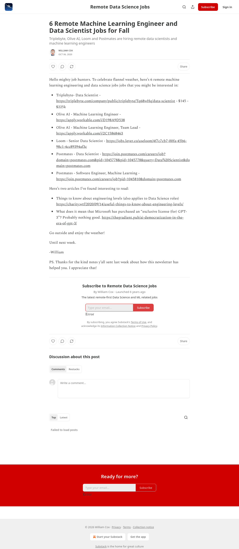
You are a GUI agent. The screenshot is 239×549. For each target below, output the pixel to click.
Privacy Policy (149, 326)
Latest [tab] (63, 417)
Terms (127, 527)
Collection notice (143, 527)
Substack (101, 546)
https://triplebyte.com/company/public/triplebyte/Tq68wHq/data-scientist (115, 101)
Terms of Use (138, 322)
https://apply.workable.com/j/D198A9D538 (90, 120)
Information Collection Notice (118, 326)
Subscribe (208, 7)
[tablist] (65, 369)
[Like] (53, 66)
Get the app (138, 537)
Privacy (116, 527)
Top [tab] (54, 417)
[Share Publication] (193, 7)
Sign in (227, 7)
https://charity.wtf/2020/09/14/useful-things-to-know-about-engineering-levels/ (119, 204)
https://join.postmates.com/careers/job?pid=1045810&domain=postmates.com (118, 179)
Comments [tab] (58, 369)
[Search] (184, 7)
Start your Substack (107, 537)
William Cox (65, 50)
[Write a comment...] (124, 388)
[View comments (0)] (62, 66)
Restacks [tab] (74, 369)
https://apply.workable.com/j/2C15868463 (89, 133)
